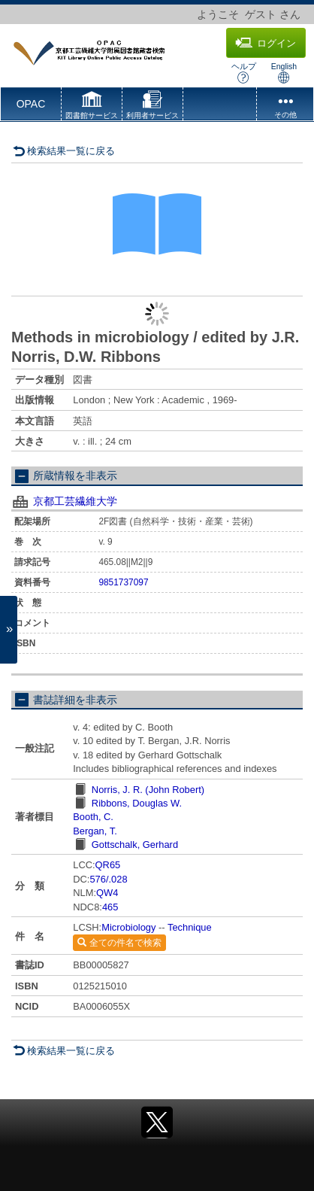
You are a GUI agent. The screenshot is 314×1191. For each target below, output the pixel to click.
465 (110, 907)
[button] (92, 106)
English (284, 73)
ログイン (265, 43)
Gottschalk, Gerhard (135, 844)
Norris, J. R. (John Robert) (148, 789)
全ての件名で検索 (119, 942)
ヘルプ (243, 73)
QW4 (107, 892)
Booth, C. (93, 816)
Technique (190, 927)
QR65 (108, 864)
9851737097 (123, 582)
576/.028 (108, 879)
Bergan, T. (94, 831)
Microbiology (128, 927)
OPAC (31, 104)
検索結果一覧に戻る (64, 150)
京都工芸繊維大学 (75, 501)
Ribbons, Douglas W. (137, 803)
